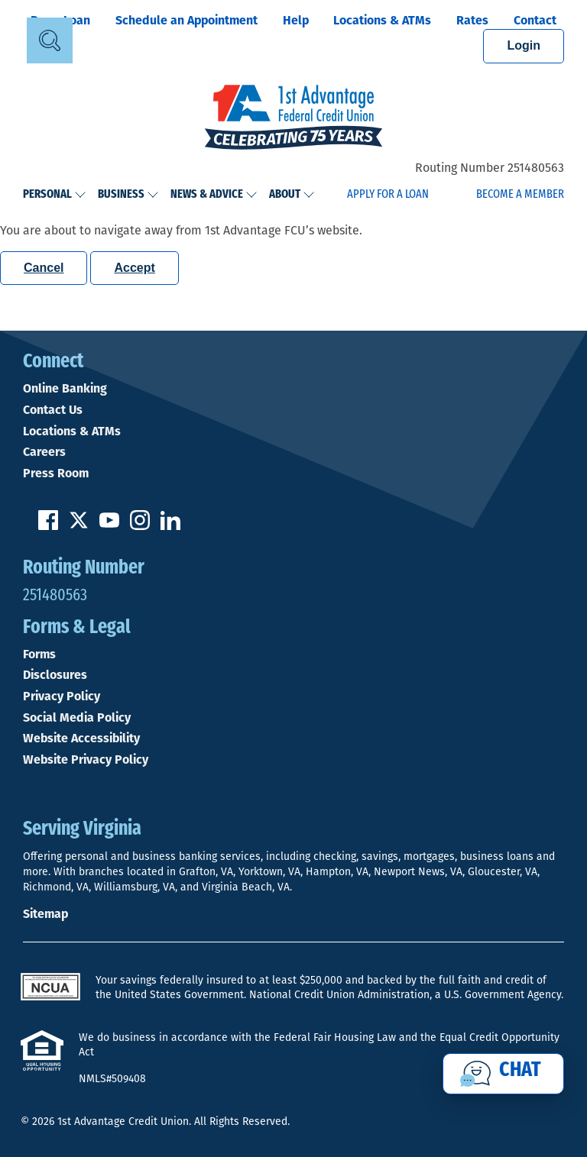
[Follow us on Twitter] (79, 526)
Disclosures (55, 675)
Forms (39, 654)
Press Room (56, 473)
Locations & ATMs (382, 20)
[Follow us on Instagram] (140, 526)
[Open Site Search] (50, 40)
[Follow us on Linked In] (170, 526)
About (292, 195)
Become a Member (520, 195)
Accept (134, 267)
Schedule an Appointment (186, 20)
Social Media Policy (77, 718)
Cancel (43, 267)
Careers (44, 452)
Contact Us (53, 410)
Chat (520, 1070)
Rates (472, 20)
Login (523, 45)
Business (128, 195)
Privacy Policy (61, 696)
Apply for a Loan (388, 195)
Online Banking (65, 389)
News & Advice (214, 195)
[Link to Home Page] (293, 119)
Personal (54, 195)
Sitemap (45, 914)
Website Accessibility (81, 738)
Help (296, 20)
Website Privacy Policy (85, 760)
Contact (535, 20)
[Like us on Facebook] (48, 526)
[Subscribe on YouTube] (109, 526)
